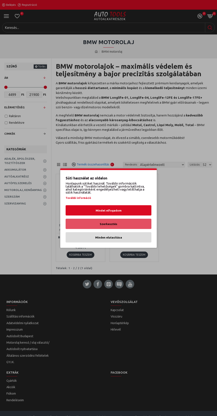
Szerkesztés (108, 223)
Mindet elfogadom (109, 210)
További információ (78, 197)
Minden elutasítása (108, 237)
